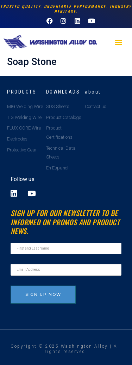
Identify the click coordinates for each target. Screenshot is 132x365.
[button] (118, 42)
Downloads (63, 92)
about (93, 92)
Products (21, 92)
